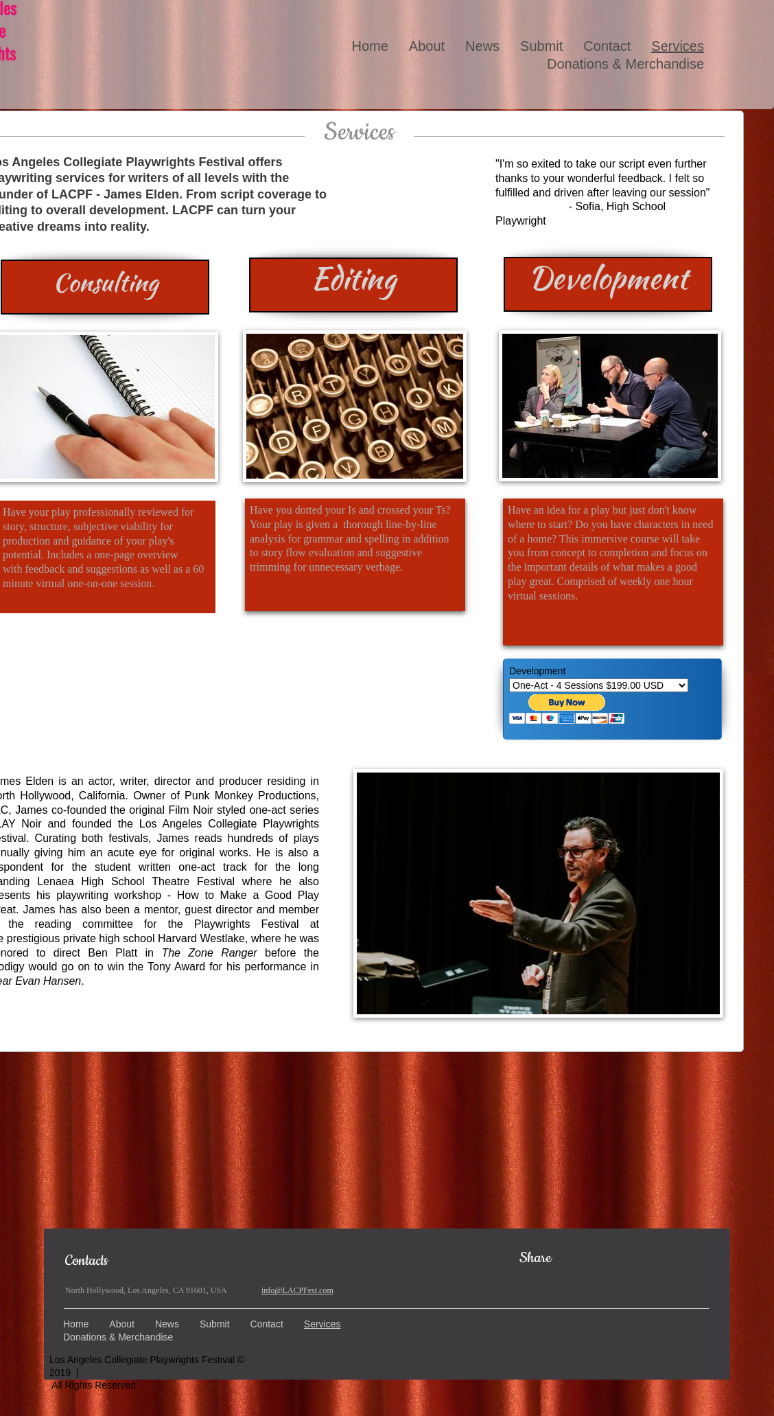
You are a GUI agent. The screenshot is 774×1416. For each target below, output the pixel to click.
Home (369, 46)
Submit (541, 46)
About (427, 46)
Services (677, 46)
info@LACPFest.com (297, 1290)
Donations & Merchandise (625, 63)
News (482, 46)
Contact (607, 46)
